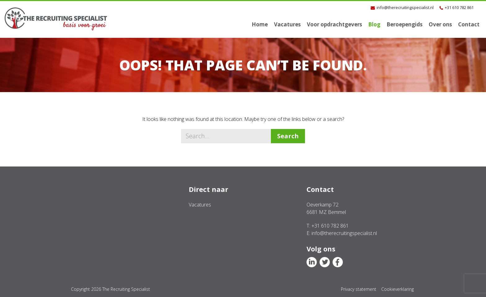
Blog (374, 24)
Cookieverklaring (397, 289)
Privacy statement (358, 289)
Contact (468, 24)
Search (288, 136)
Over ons (440, 24)
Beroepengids (404, 24)
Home (260, 24)
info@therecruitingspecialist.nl (405, 7)
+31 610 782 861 (459, 7)
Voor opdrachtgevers (334, 24)
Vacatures (287, 24)
